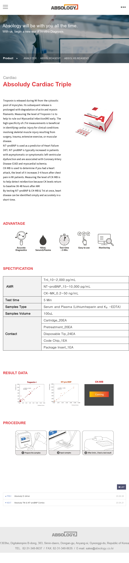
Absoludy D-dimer (22, 496)
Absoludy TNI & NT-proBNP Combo (29, 502)
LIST (121, 487)
